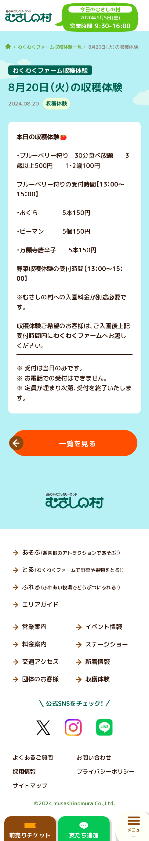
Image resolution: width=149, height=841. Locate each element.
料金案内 (34, 644)
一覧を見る (77, 443)
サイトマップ (30, 786)
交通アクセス (40, 661)
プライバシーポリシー (106, 772)
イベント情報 (103, 626)
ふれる (71, 587)
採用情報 (24, 772)
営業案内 (34, 626)
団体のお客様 (40, 679)
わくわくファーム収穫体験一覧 (50, 47)
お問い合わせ (94, 757)
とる (73, 569)
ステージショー (106, 644)
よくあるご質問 (33, 757)
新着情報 (97, 661)
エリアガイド (40, 604)
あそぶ (71, 552)
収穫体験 (97, 679)
